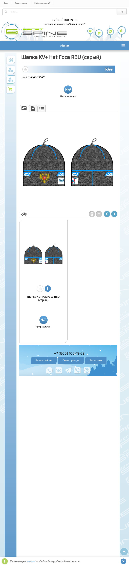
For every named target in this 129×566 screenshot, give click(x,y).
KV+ (109, 69)
